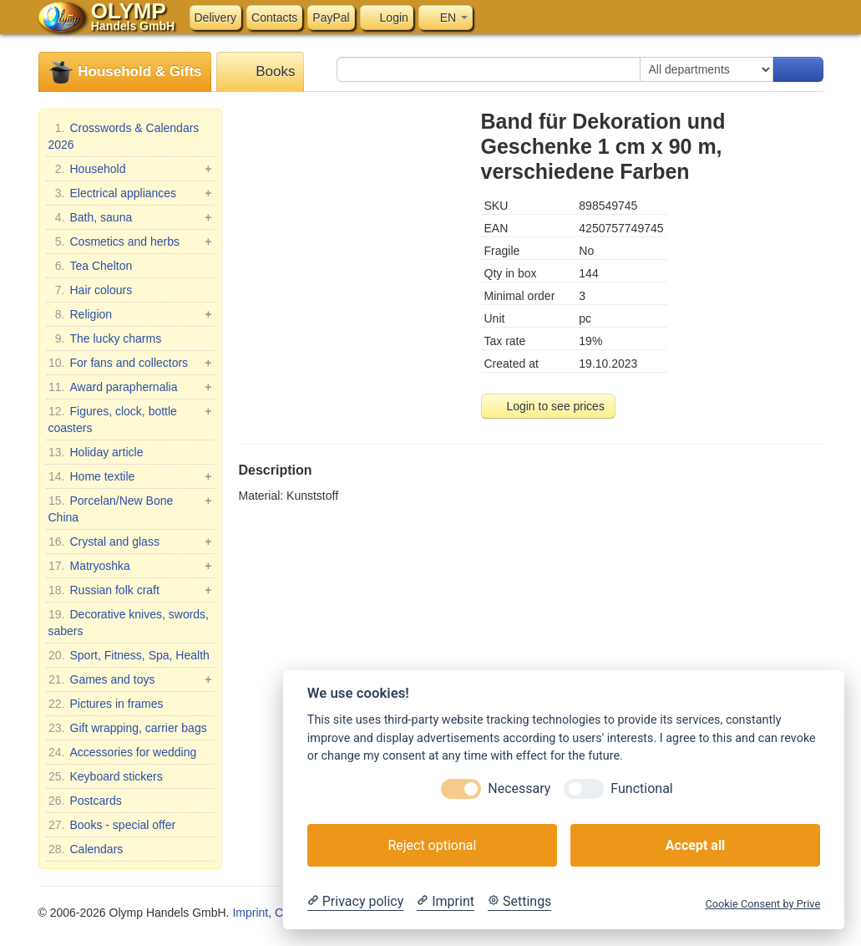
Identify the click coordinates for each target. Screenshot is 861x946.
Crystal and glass (130, 541)
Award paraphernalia (130, 387)
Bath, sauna (130, 217)
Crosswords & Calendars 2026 (124, 135)
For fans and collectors (130, 362)
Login (386, 17)
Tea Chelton (90, 265)
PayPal (330, 17)
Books (260, 72)
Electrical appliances (130, 193)
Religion (130, 314)
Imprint (250, 912)
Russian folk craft (130, 590)
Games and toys (130, 679)
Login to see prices (548, 406)
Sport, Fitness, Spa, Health (129, 655)
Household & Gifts (125, 72)
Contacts (274, 17)
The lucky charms (105, 338)
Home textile (130, 476)
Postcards (85, 800)
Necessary (519, 788)
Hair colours (90, 290)
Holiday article (96, 452)
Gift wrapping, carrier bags (127, 728)
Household (130, 168)
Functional (641, 788)
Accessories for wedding (122, 752)
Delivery (216, 17)
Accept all (695, 845)
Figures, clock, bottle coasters (130, 419)
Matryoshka (130, 565)
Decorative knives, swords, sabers (129, 622)
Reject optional (431, 845)
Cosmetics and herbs (130, 241)
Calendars (86, 849)
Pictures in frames (106, 703)
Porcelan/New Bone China (130, 508)
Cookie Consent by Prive (762, 904)
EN (445, 17)
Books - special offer (112, 824)
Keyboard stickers (105, 776)
